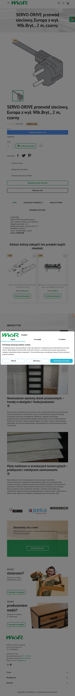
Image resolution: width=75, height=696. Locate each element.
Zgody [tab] (13, 339)
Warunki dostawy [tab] (38, 210)
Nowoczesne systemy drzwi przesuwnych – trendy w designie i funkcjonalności (35, 400)
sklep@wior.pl (21, 660)
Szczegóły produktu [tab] (33, 202)
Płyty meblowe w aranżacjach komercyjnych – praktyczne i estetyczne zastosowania (37, 468)
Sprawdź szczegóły (16, 592)
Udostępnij (18, 155)
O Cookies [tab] (62, 339)
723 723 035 (26, 656)
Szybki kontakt (37, 548)
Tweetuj (23, 155)
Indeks (12, 233)
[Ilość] (9, 146)
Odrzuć (13, 361)
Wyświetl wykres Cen (37, 132)
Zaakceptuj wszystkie (61, 361)
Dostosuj (37, 361)
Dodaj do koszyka (25, 146)
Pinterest (29, 155)
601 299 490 (25, 658)
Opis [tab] (15, 202)
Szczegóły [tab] (37, 339)
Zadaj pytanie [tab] (56, 202)
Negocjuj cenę (37, 190)
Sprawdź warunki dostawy (37, 183)
